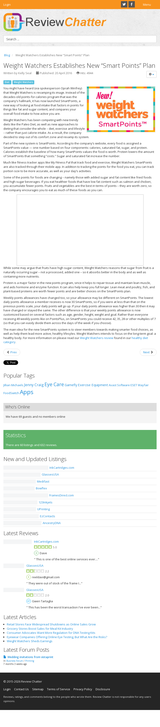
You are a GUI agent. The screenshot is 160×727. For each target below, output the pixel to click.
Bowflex (41, 488)
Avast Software (119, 385)
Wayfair (143, 385)
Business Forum (14, 660)
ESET (133, 385)
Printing (29, 660)
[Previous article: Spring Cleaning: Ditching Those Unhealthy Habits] (11, 352)
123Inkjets (45, 502)
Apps (26, 392)
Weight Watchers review (96, 338)
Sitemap (38, 689)
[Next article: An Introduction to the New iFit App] (148, 352)
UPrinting (43, 509)
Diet (7, 82)
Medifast (43, 481)
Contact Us (21, 689)
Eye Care (54, 384)
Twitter (124, 4)
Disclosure (103, 689)
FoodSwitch (11, 393)
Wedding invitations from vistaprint (30, 657)
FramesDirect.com (61, 495)
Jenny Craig (34, 384)
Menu (147, 4)
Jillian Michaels (13, 385)
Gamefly (71, 385)
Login (7, 4)
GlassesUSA (50, 474)
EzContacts (47, 516)
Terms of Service (58, 689)
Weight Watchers (23, 82)
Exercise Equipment (93, 385)
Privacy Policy (83, 689)
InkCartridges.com (61, 468)
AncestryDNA (52, 523)
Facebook (131, 4)
